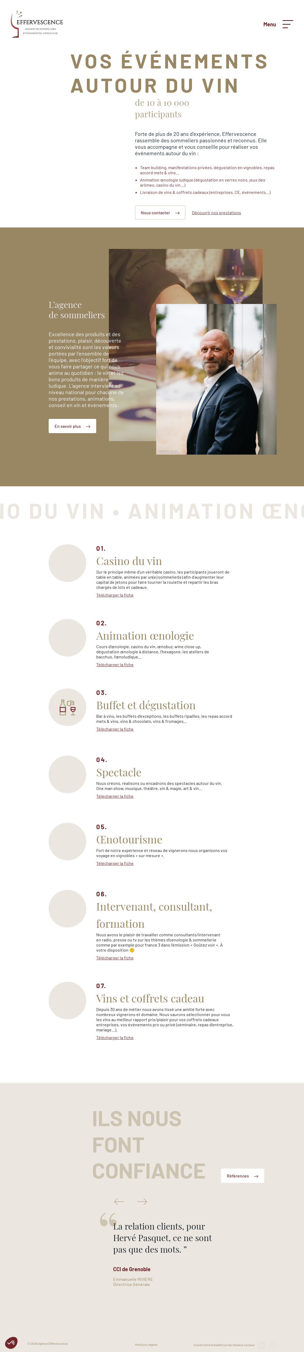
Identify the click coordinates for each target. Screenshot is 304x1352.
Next (142, 1201)
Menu (278, 24)
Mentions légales (146, 1344)
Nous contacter (160, 212)
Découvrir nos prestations (216, 212)
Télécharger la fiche (115, 594)
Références (242, 1175)
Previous (119, 1201)
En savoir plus (72, 426)
